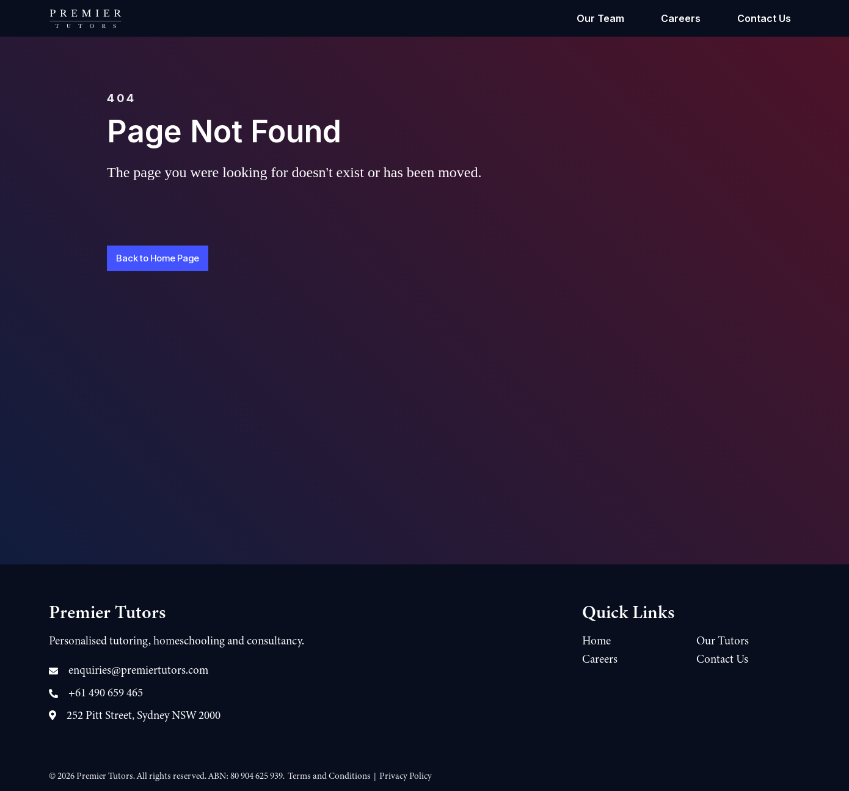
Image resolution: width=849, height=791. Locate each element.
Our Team (600, 18)
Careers (681, 18)
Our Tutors (722, 641)
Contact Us (764, 18)
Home (596, 641)
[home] (85, 18)
